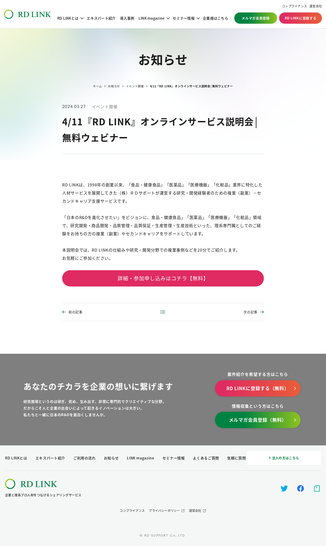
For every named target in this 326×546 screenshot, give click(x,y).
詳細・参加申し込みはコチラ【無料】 (163, 278)
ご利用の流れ (84, 457)
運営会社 (315, 6)
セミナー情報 (184, 18)
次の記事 (250, 311)
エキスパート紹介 (101, 18)
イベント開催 (105, 106)
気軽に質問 (236, 457)
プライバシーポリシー (164, 510)
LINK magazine (152, 18)
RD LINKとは (68, 18)
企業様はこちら (215, 18)
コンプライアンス (294, 6)
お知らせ (111, 457)
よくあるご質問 (206, 457)
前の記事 (76, 311)
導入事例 (127, 18)
